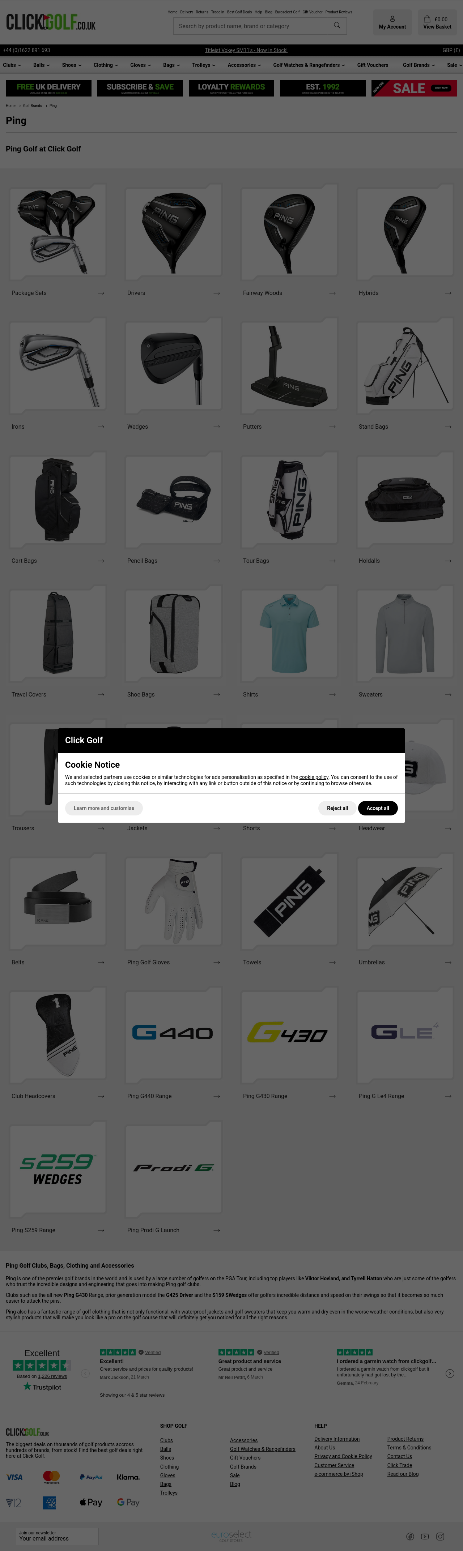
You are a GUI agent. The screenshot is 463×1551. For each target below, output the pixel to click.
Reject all (337, 808)
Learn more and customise (104, 808)
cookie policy (313, 777)
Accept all (378, 808)
